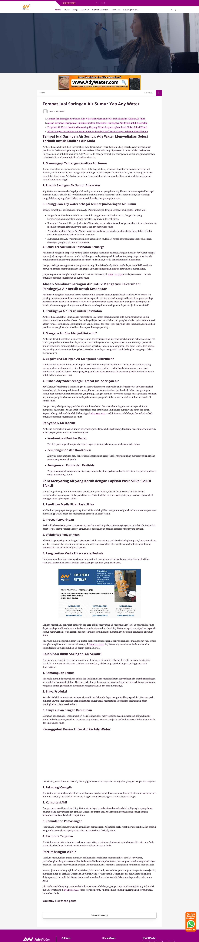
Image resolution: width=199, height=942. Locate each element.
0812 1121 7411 (115, 274)
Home (58, 10)
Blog (75, 10)
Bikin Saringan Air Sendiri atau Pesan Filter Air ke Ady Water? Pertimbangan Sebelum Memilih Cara (97, 131)
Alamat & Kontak (100, 10)
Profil (67, 10)
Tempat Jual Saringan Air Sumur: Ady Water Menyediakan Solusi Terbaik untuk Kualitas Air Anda (96, 118)
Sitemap (85, 10)
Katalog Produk (130, 10)
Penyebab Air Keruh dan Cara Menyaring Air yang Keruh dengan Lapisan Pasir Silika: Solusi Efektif (97, 127)
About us (115, 10)
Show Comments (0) (99, 915)
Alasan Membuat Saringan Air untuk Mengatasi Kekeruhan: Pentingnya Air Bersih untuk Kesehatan (97, 123)
